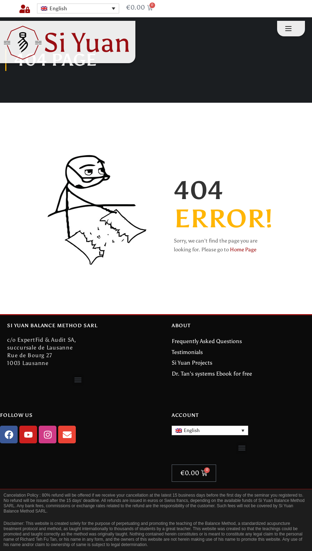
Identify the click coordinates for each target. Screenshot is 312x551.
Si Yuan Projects (192, 362)
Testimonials (187, 352)
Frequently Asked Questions (207, 341)
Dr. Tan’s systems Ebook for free (212, 373)
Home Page (243, 249)
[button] (78, 380)
